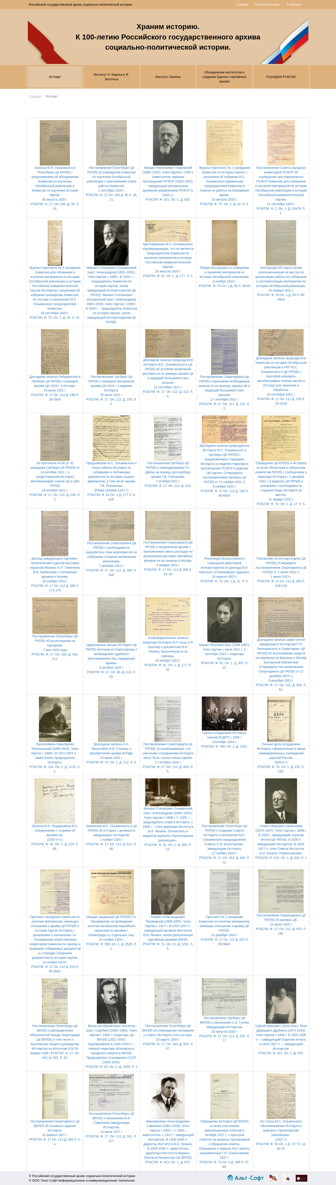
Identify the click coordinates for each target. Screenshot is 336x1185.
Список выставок (267, 4)
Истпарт (55, 77)
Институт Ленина (168, 77)
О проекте (293, 4)
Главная (242, 4)
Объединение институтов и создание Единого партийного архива (224, 76)
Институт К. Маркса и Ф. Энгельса (111, 77)
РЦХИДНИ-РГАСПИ (280, 77)
